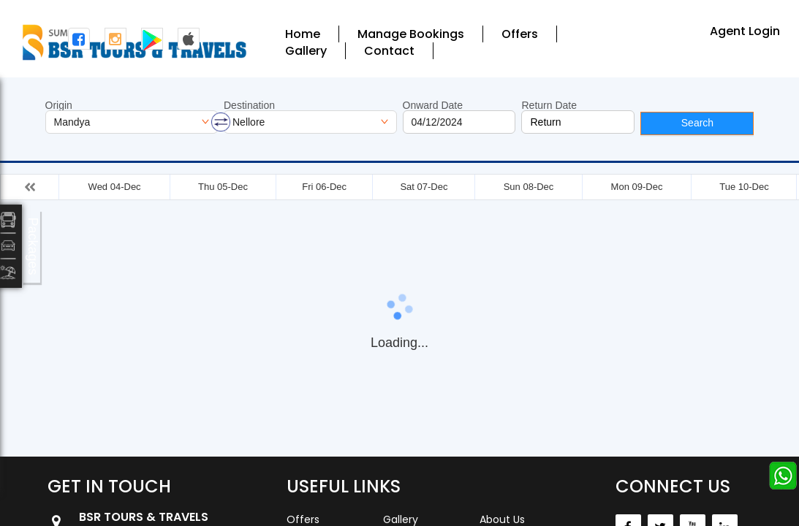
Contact (389, 50)
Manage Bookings (410, 33)
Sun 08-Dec (529, 186)
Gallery (306, 50)
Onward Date (433, 105)
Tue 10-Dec (743, 186)
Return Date (548, 105)
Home (302, 33)
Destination (249, 105)
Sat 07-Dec (423, 186)
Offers (519, 33)
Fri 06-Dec (324, 186)
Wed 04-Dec (114, 186)
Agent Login (745, 31)
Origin (58, 105)
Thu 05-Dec (223, 186)
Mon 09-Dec (637, 186)
